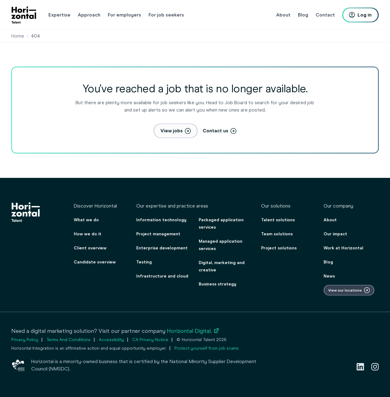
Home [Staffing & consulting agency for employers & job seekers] (17, 36)
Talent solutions (278, 219)
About (330, 219)
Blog (328, 262)
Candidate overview (95, 262)
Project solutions (279, 248)
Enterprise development (162, 248)
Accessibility (111, 339)
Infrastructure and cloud (162, 276)
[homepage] (23, 15)
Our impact (335, 234)
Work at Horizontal (343, 248)
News (329, 276)
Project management (158, 234)
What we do (86, 219)
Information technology (161, 219)
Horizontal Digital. (193, 331)
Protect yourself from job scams (206, 348)
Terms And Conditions (69, 339)
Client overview (90, 248)
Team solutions (277, 234)
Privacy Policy (24, 339)
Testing (144, 262)
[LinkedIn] (360, 366)
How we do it (87, 234)
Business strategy (217, 284)
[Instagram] (375, 366)
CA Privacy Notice (150, 339)
